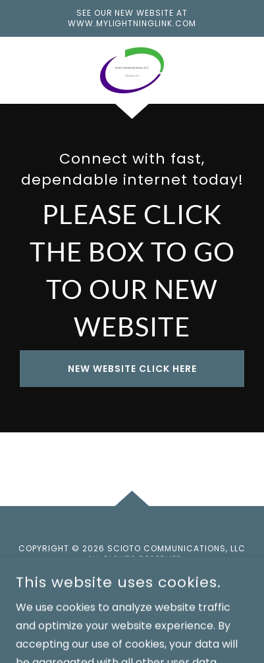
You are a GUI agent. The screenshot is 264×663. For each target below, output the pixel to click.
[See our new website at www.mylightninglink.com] (132, 18)
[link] (132, 70)
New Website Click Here (132, 368)
